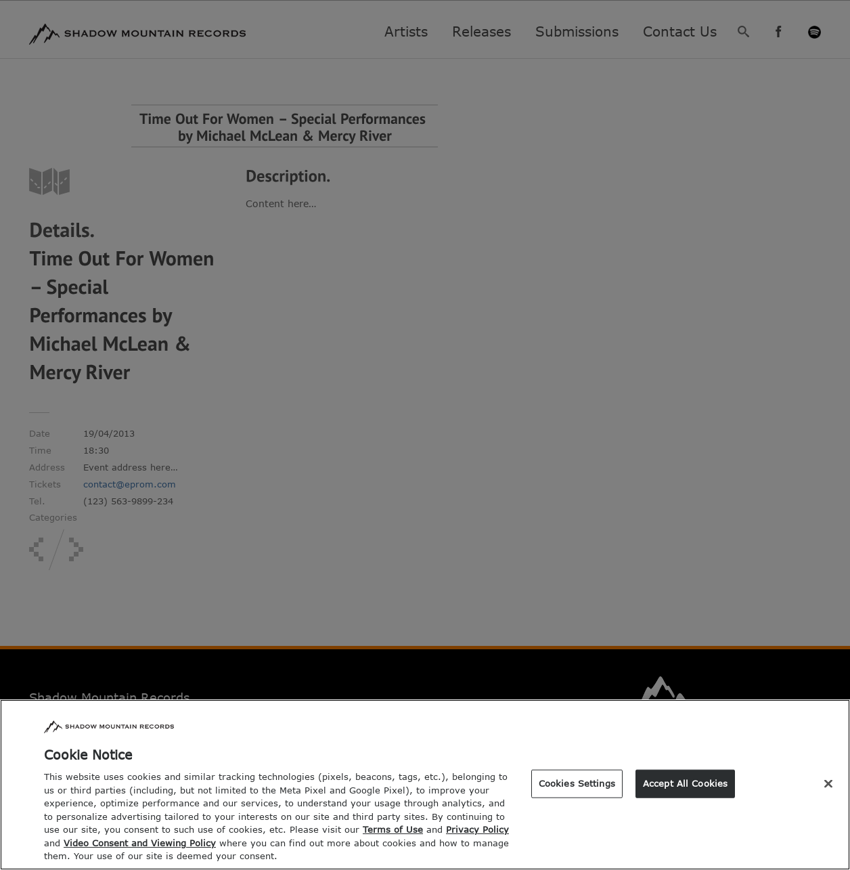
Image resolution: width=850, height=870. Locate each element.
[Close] (828, 793)
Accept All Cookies (685, 792)
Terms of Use (393, 838)
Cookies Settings (577, 792)
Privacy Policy (477, 838)
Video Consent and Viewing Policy (140, 851)
